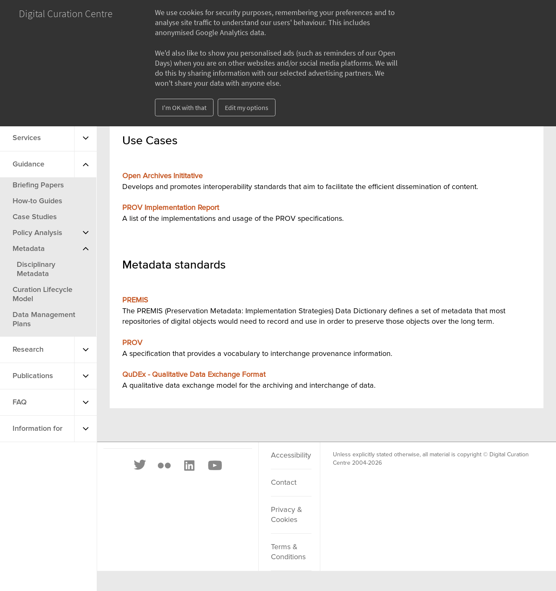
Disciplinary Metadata (36, 269)
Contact (283, 482)
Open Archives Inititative (162, 176)
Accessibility (291, 455)
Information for (37, 428)
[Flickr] (164, 465)
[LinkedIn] (188, 465)
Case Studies (35, 217)
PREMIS (135, 300)
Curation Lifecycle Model (42, 294)
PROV (132, 343)
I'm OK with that (184, 107)
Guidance (28, 164)
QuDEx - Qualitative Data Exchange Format (193, 375)
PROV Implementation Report (170, 208)
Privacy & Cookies (286, 515)
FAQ (20, 402)
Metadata (29, 249)
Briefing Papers (38, 185)
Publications (33, 376)
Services (27, 138)
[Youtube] (214, 465)
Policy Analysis (37, 233)
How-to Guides (37, 201)
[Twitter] (140, 465)
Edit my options (246, 107)
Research (28, 349)
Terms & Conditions (288, 552)
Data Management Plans (44, 319)
